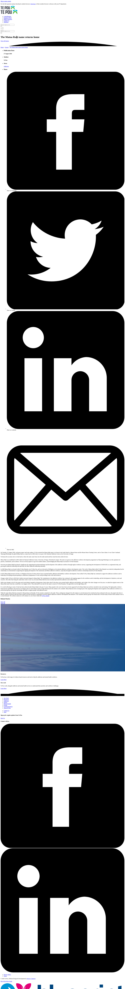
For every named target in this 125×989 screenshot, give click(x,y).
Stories (6, 47)
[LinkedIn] (62, 972)
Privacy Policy (7, 974)
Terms (5, 976)
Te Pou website (45, 595)
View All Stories (5, 41)
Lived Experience (8, 706)
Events (5, 705)
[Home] (62, 10)
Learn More (4, 679)
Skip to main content (6, 1)
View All (3, 602)
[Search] (7, 25)
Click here (33, 4)
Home (2, 47)
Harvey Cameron (31, 978)
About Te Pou (7, 708)
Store (5, 712)
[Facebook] (62, 847)
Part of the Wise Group (6, 981)
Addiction (6, 66)
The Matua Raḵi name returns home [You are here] (19, 47)
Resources (6, 699)
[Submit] (1, 26)
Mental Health (7, 703)
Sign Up (3, 718)
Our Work (6, 698)
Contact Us (6, 710)
